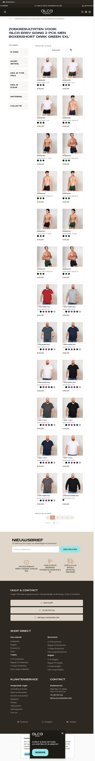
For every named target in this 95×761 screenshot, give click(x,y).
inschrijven (70, 549)
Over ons (14, 713)
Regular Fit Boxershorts (57, 645)
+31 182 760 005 (56, 695)
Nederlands (9, 2)
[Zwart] (38, 86)
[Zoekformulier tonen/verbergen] (82, 12)
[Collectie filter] (18, 106)
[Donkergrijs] (49, 312)
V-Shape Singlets (54, 666)
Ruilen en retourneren (18, 692)
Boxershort (41, 80)
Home (10, 18)
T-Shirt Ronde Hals (43, 307)
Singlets (13, 645)
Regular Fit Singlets (55, 663)
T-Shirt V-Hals (42, 420)
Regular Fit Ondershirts (19, 662)
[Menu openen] (5, 11)
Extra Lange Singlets (56, 670)
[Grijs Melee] (54, 312)
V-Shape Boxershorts (56, 649)
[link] (47, 517)
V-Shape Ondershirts (18, 666)
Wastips (13, 702)
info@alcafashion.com (61, 698)
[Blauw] (43, 312)
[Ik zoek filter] (18, 52)
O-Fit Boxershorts (54, 642)
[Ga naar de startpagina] (46, 12)
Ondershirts (14, 641)
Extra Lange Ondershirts (19, 669)
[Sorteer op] (59, 50)
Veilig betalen (15, 706)
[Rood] (46, 312)
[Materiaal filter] (18, 97)
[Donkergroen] (41, 86)
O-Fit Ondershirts (17, 659)
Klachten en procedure (19, 696)
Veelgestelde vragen (19, 686)
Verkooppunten (16, 709)
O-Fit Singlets (53, 660)
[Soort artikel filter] (18, 62)
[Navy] (43, 86)
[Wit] (38, 312)
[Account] (86, 12)
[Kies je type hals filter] (18, 74)
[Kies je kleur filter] (18, 86)
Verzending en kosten (18, 689)
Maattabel (14, 699)
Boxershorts (15, 648)
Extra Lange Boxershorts (57, 652)
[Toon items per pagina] (55, 522)
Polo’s (12, 652)
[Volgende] (72, 517)
